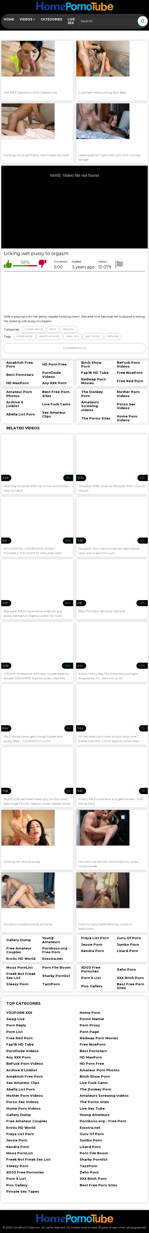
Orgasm (68, 329)
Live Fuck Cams (94, 1083)
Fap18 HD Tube (20, 1044)
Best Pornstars (93, 1051)
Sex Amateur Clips (22, 1083)
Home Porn (90, 1013)
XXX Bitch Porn (93, 1179)
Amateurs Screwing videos (104, 1096)
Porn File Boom (94, 1153)
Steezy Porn (17, 1166)
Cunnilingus (34, 329)
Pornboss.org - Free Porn (103, 1121)
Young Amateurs (95, 1115)
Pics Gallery (17, 1185)
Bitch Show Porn (95, 1076)
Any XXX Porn (18, 1057)
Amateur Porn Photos (100, 1070)
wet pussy (93, 336)
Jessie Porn (16, 1140)
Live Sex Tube (92, 1108)
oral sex (72, 336)
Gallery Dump (18, 1115)
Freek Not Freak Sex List (28, 1159)
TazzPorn (88, 1166)
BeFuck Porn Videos (24, 1064)
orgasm (113, 336)
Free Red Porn (19, 1038)
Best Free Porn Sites (98, 1185)
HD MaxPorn (91, 1057)
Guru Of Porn (92, 1134)
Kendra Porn (17, 1147)
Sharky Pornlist (93, 1159)
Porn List (14, 1032)
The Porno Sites (94, 1102)
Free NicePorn (93, 1044)
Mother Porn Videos (24, 1096)
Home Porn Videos (23, 1108)
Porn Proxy (90, 1025)
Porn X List (16, 1179)
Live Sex (71, 21)
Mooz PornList (19, 1153)
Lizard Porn (90, 1147)
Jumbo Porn (91, 1140)
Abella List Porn (20, 1089)
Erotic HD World (20, 1128)
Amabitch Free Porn (24, 1076)
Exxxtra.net (90, 1128)
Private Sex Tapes (22, 1191)
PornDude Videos (22, 1051)
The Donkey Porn (95, 1089)
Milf (53, 329)
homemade (24, 336)
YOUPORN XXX (19, 1013)
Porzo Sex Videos (22, 1102)
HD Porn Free (92, 1064)
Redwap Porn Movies (99, 1038)
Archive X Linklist (21, 1070)
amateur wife (49, 336)
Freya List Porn (20, 1134)
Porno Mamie (92, 1019)
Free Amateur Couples (26, 1121)
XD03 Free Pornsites (25, 1172)
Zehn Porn (89, 1172)
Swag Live (15, 1019)
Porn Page (89, 1032)
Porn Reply (16, 1025)
